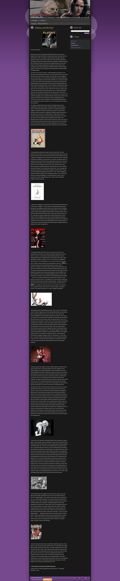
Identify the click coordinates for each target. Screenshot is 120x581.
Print (77, 577)
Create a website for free (37, 579)
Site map (82, 577)
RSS (88, 577)
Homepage (33, 23)
